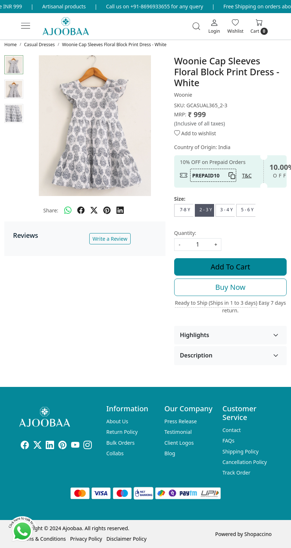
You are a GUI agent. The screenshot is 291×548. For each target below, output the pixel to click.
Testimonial (178, 431)
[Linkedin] (50, 446)
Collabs (115, 453)
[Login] (214, 26)
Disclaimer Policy (126, 538)
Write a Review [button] (110, 238)
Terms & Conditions (42, 538)
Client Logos (179, 442)
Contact (231, 430)
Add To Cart (230, 267)
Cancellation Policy (244, 462)
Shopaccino (257, 534)
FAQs (228, 440)
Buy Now (230, 287)
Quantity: (185, 232)
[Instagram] (87, 446)
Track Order (236, 472)
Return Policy (122, 431)
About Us (117, 421)
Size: (179, 198)
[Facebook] (24, 446)
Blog (169, 453)
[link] (196, 26)
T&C (247, 175)
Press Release (180, 421)
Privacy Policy (86, 538)
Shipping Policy (240, 451)
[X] (37, 446)
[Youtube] (75, 446)
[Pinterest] (62, 446)
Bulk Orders (120, 442)
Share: (50, 210)
